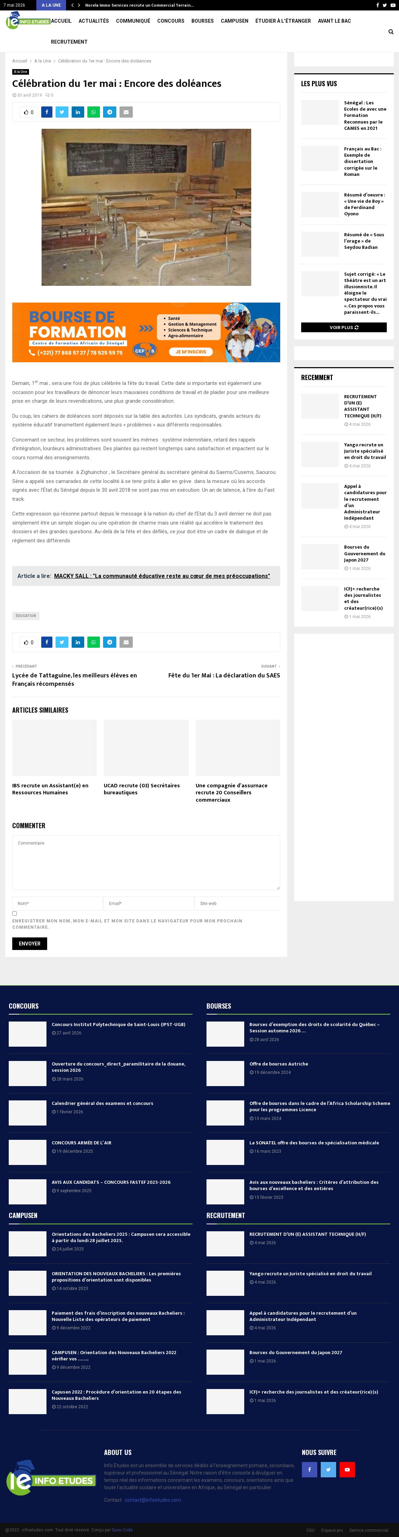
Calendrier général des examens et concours (102, 1124)
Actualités (94, 21)
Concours (170, 21)
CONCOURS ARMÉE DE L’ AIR (81, 1164)
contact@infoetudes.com (153, 1521)
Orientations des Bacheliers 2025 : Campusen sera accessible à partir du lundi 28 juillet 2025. (121, 1258)
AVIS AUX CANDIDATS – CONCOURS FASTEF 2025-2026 (111, 1203)
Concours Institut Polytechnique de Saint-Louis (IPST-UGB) (119, 1045)
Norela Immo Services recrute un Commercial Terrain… (139, 5)
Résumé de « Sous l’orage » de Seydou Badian (364, 262)
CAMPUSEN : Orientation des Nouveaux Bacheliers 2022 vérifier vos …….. (114, 1376)
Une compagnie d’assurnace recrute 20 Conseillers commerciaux (232, 814)
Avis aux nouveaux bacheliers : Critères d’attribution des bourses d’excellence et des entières (314, 1206)
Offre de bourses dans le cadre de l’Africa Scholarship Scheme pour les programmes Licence (319, 1127)
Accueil (61, 21)
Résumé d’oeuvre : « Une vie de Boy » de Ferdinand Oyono (364, 225)
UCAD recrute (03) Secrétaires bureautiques (142, 810)
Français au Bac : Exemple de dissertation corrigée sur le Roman (363, 182)
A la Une (20, 93)
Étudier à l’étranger (283, 21)
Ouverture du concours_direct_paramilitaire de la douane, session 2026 (118, 1088)
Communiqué (133, 21)
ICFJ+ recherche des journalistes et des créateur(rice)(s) (363, 619)
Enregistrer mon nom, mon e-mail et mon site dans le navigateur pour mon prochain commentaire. (127, 945)
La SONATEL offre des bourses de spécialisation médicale (314, 1164)
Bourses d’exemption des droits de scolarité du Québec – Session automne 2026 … (314, 1048)
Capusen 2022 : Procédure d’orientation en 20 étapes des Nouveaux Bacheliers (116, 1416)
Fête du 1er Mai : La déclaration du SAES (224, 696)
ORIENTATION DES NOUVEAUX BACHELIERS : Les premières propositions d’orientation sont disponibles (116, 1298)
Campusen (234, 21)
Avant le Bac (334, 21)
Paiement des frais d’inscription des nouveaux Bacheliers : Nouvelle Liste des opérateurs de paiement (118, 1337)
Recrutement (69, 42)
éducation (26, 637)
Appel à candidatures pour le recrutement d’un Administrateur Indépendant (365, 523)
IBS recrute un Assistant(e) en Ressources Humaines (50, 810)
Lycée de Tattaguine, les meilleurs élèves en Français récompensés (74, 700)
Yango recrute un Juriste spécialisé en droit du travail (365, 472)
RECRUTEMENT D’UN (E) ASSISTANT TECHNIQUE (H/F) (363, 427)
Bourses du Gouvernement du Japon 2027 (364, 574)
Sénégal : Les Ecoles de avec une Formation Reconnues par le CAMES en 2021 (365, 136)
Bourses (202, 21)
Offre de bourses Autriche (278, 1085)
